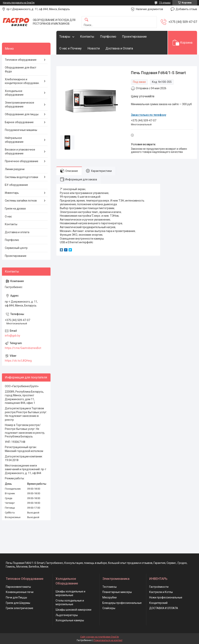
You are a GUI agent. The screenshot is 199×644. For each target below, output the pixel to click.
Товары (64, 36)
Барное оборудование (19, 122)
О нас (8, 216)
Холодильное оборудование (14, 92)
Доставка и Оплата (119, 48)
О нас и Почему (70, 48)
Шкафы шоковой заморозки (73, 609)
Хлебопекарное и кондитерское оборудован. (22, 81)
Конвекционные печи (19, 592)
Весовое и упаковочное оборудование (20, 151)
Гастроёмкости (158, 586)
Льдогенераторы (67, 615)
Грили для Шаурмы (18, 602)
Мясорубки (109, 597)
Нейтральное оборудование (14, 139)
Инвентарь (12, 192)
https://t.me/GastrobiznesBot (23, 348)
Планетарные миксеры (117, 592)
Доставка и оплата (17, 232)
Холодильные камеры (70, 620)
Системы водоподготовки (21, 177)
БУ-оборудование (16, 184)
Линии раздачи (14, 169)
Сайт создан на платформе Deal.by (99, 636)
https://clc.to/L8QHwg (18, 360)
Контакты (87, 36)
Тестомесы (109, 586)
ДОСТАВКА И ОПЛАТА (163, 608)
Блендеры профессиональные (122, 602)
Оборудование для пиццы (21, 114)
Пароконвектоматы (18, 586)
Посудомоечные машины (21, 130)
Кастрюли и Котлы (161, 592)
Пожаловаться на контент (108, 640)
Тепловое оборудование (21, 59)
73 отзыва (164, 2)
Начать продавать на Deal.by (19, 2)
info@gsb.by (12, 335)
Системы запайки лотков (21, 200)
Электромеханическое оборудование (19, 104)
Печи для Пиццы (16, 597)
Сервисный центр (16, 247)
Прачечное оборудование (21, 161)
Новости (93, 48)
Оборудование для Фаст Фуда (20, 69)
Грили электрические (19, 608)
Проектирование (134, 36)
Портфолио (108, 36)
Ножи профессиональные (165, 597)
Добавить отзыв (186, 9)
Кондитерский (158, 602)
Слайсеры (108, 608)
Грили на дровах (15, 208)
